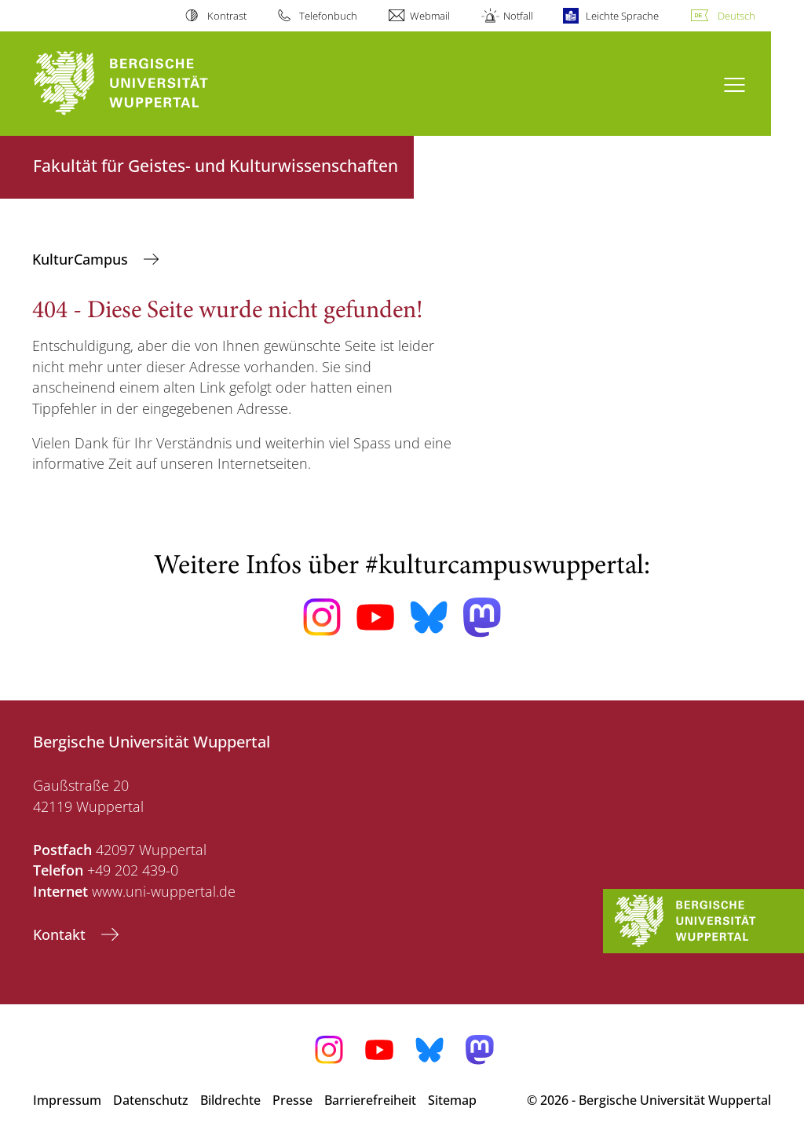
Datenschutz (150, 1100)
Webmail (430, 16)
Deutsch (736, 16)
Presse (292, 1100)
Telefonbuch (328, 16)
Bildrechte (230, 1100)
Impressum (67, 1100)
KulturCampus (82, 259)
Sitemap (452, 1100)
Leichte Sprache (622, 16)
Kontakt (61, 934)
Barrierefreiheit (370, 1100)
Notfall (518, 16)
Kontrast (227, 16)
